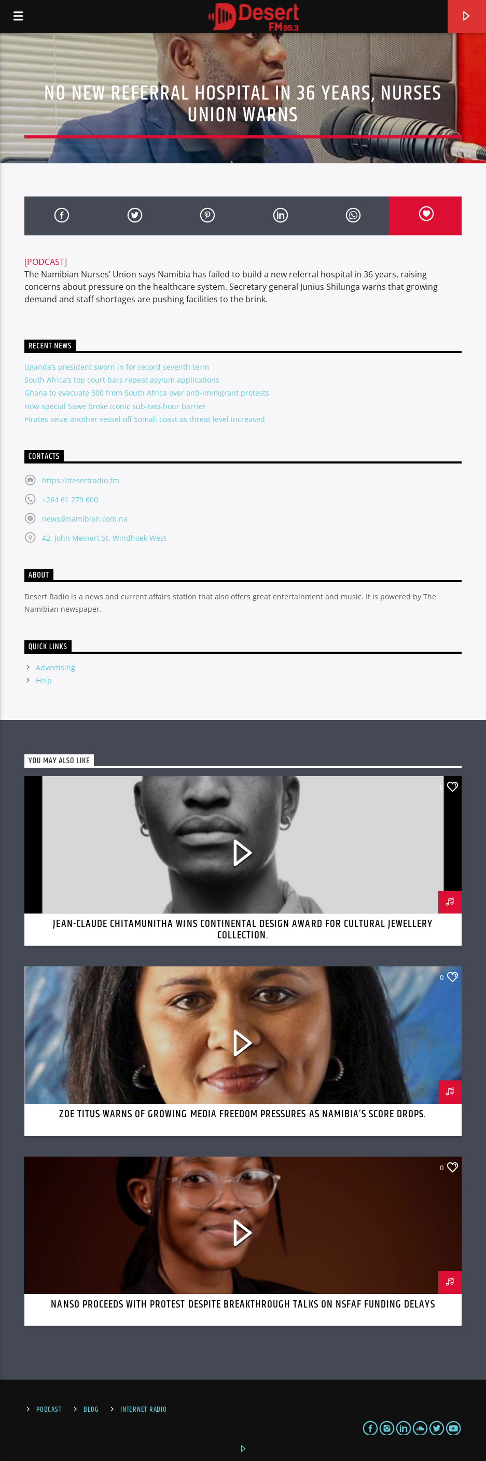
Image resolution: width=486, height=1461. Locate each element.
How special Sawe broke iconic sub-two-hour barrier (115, 406)
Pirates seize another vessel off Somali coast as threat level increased (144, 419)
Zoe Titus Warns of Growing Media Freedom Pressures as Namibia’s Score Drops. (242, 1114)
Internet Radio (143, 1409)
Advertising (55, 667)
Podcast (48, 1409)
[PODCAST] (45, 262)
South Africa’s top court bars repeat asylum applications (121, 380)
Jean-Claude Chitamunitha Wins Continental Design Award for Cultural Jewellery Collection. (243, 930)
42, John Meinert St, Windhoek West (104, 538)
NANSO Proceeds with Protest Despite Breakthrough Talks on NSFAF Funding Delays (243, 1304)
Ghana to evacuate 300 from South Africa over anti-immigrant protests (146, 393)
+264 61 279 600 (70, 499)
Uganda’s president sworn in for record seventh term (116, 367)
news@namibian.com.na (85, 519)
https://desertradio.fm (80, 480)
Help (44, 680)
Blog (91, 1409)
